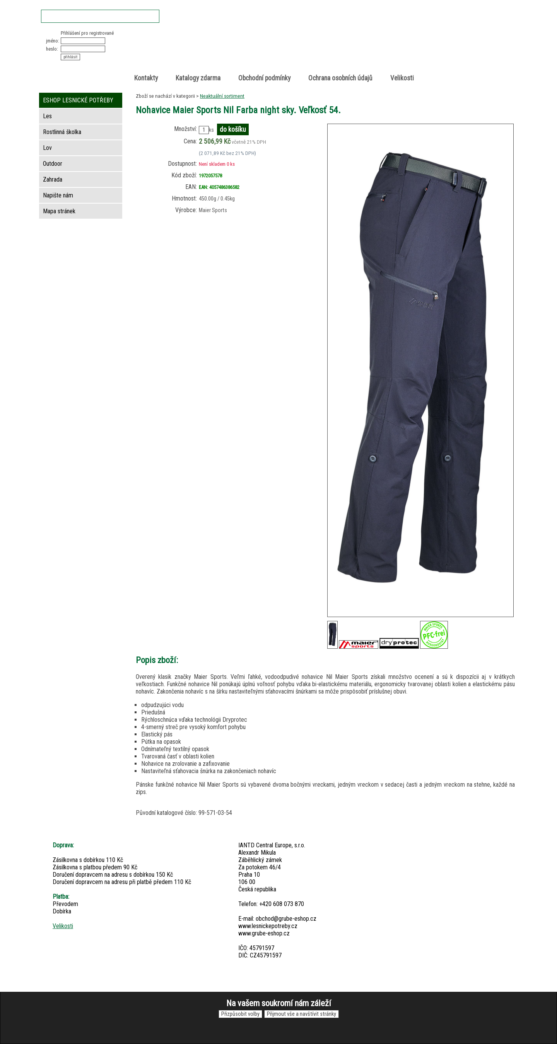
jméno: (52, 41)
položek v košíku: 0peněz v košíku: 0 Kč (433, 44)
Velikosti (402, 78)
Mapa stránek (59, 211)
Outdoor (52, 163)
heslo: (52, 49)
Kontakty (146, 78)
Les (47, 116)
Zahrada (52, 179)
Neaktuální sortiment (222, 96)
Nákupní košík (424, 36)
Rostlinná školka (62, 132)
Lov (47, 147)
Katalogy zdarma (198, 78)
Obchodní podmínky (264, 78)
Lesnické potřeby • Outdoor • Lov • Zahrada (281, 50)
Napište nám (58, 195)
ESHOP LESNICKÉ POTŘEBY (78, 100)
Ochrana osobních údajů (340, 78)
